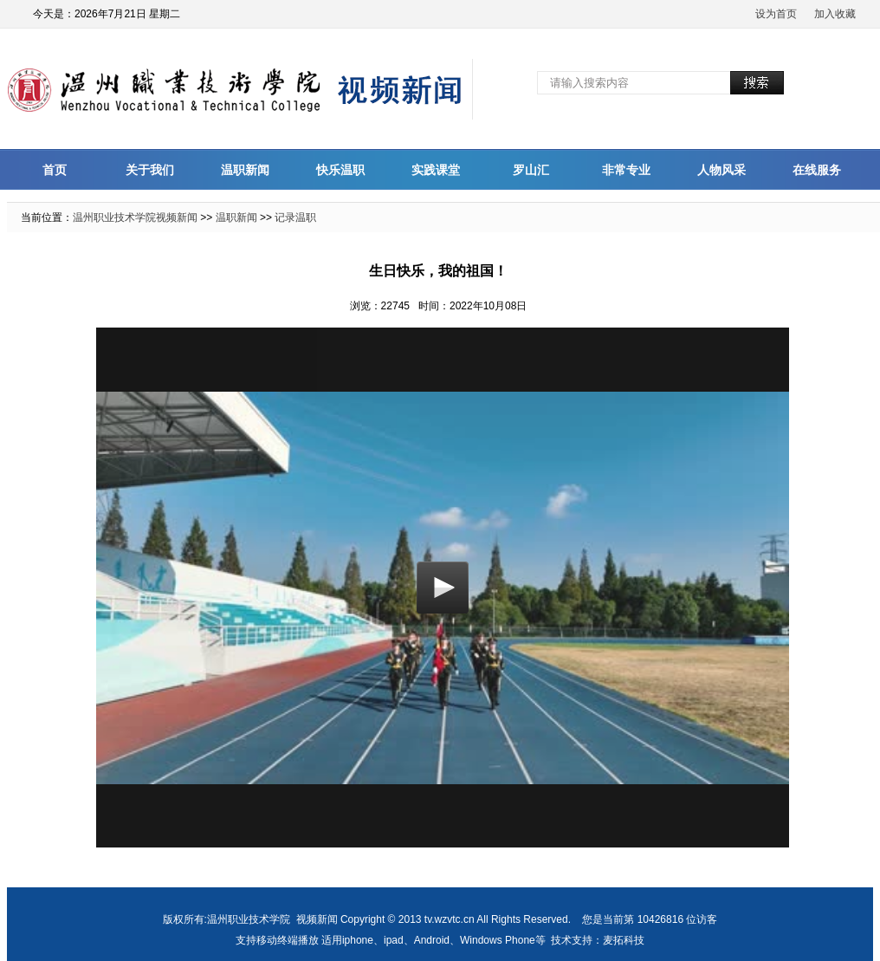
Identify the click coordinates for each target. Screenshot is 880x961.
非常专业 (626, 170)
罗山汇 (531, 170)
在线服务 (817, 170)
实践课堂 (435, 170)
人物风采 (721, 170)
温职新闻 (245, 170)
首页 (54, 170)
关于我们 (150, 170)
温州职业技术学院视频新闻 (135, 217)
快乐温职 (340, 170)
